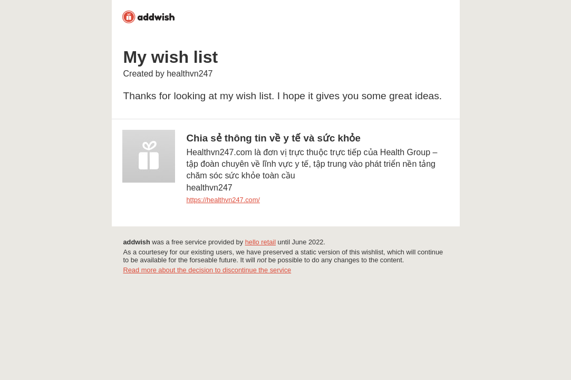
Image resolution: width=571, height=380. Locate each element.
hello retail (260, 242)
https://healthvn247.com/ (223, 200)
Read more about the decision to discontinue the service (207, 270)
